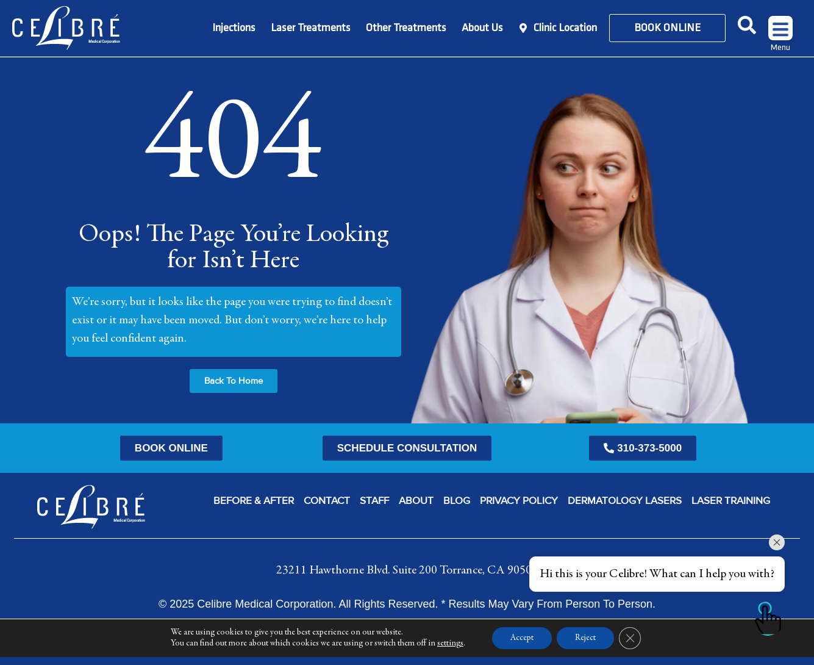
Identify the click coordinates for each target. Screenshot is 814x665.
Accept (522, 646)
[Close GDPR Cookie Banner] (630, 646)
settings (450, 651)
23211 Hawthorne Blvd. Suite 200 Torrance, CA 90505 (407, 570)
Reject (585, 646)
